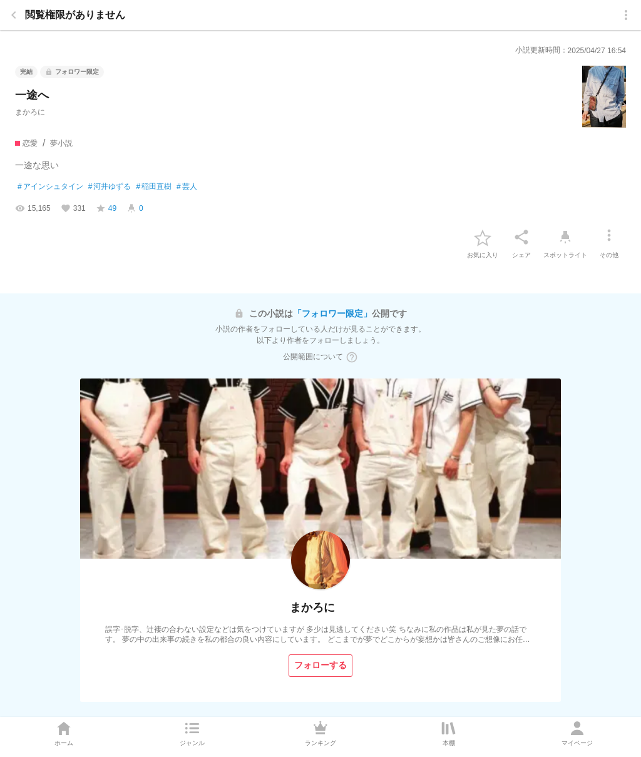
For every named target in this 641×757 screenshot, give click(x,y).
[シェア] (521, 237)
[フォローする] (320, 665)
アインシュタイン (50, 187)
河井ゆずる (109, 187)
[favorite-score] (106, 208)
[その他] (609, 237)
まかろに (30, 112)
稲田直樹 (154, 187)
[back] (14, 15)
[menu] (626, 15)
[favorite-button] (482, 237)
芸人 (187, 187)
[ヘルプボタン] (352, 357)
